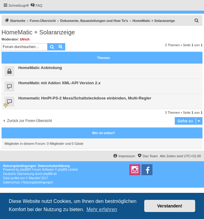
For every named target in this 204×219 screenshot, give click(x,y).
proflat (15, 178)
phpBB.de (50, 174)
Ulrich (25, 39)
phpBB (24, 169)
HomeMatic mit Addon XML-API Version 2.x (59, 83)
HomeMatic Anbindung (40, 67)
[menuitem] (36, 5)
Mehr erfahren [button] (102, 209)
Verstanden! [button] (169, 205)
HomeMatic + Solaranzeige (38, 32)
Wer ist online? (103, 133)
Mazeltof (35, 178)
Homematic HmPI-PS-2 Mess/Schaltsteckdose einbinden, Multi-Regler (84, 98)
